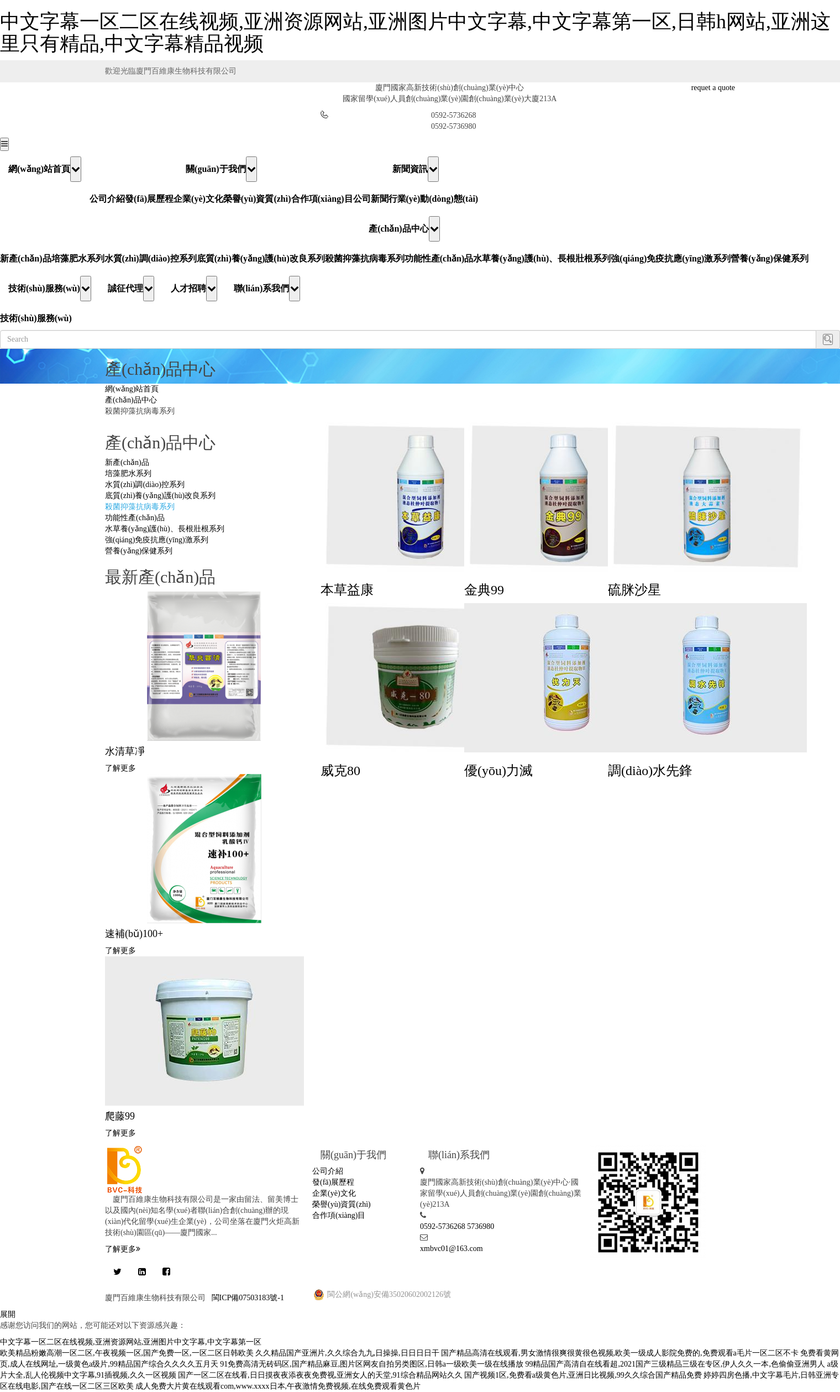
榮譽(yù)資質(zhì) (257, 198)
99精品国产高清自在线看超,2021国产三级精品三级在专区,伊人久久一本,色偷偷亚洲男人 (675, 1364)
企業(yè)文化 (198, 198)
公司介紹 (107, 198)
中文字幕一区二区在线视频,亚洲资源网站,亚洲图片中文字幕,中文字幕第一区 (130, 1342)
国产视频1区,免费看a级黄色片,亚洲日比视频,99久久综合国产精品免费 (583, 1375)
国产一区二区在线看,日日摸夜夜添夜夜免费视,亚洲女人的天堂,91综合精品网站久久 (320, 1375)
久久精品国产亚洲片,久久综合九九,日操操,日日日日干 (347, 1353)
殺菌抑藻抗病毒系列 (365, 258)
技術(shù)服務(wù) (49, 288)
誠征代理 (131, 288)
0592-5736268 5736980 (457, 1226)
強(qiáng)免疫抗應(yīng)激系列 (671, 258)
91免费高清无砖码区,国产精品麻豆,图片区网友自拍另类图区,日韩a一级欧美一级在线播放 (371, 1364)
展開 (7, 1314)
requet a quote (713, 87)
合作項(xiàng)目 (322, 198)
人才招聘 (194, 288)
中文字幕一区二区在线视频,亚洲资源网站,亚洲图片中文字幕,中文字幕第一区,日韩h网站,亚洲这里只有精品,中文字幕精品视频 (415, 33)
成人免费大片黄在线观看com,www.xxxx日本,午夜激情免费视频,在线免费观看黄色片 (278, 1386)
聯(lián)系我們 (267, 288)
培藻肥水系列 (77, 258)
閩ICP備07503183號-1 (248, 1298)
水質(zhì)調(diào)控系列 (150, 258)
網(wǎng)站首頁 (44, 169)
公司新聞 (371, 198)
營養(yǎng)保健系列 (770, 258)
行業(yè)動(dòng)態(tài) (434, 198)
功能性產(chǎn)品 (439, 258)
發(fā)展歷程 (149, 198)
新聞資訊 (415, 169)
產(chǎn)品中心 (404, 229)
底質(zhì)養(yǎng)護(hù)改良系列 (261, 258)
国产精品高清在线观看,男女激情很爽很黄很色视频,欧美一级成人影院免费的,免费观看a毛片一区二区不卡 (620, 1353)
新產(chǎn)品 (25, 258)
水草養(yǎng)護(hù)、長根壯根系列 (542, 258)
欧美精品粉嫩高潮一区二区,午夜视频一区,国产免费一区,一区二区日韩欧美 (127, 1353)
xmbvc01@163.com (451, 1248)
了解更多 (120, 768)
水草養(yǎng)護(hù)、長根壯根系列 (164, 529)
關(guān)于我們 (221, 169)
